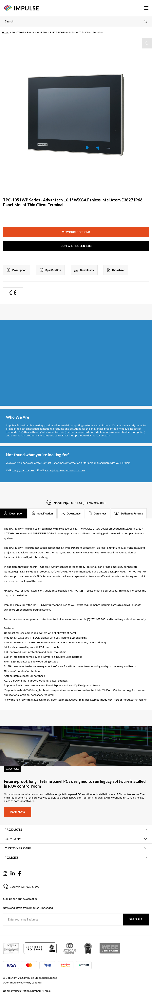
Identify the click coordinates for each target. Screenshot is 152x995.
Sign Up (135, 919)
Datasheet (115, 270)
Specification (50, 270)
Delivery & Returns (128, 513)
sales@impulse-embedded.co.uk (65, 470)
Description (16, 270)
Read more (17, 811)
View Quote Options (76, 232)
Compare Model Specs (76, 246)
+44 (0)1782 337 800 (23, 470)
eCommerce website (15, 982)
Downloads (84, 270)
